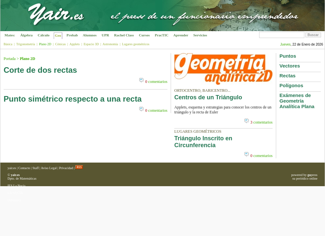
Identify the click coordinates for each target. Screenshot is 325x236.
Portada (10, 58)
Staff (35, 168)
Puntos (287, 56)
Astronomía (110, 44)
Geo (58, 35)
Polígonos (291, 85)
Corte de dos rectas (40, 70)
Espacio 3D (91, 44)
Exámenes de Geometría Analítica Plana (297, 100)
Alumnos (89, 35)
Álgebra (26, 35)
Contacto (24, 168)
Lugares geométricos (135, 44)
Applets (74, 44)
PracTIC (161, 35)
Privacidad (66, 168)
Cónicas (60, 44)
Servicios (200, 35)
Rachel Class (124, 35)
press (312, 175)
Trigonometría (25, 44)
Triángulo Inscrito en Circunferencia (203, 141)
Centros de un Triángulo (208, 97)
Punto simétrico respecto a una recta (73, 98)
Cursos (144, 35)
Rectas (287, 75)
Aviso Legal (49, 168)
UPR (105, 35)
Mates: (10, 35)
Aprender (181, 35)
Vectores (289, 66)
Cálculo (43, 35)
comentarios (156, 81)
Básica (8, 44)
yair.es (12, 168)
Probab (72, 35)
